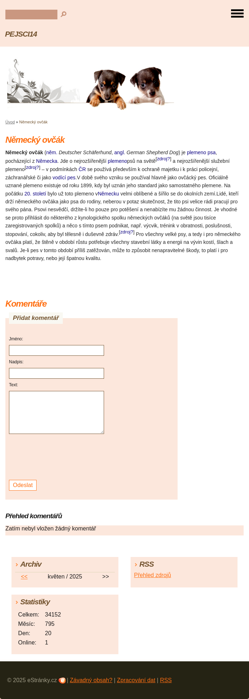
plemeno (117, 161)
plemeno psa (201, 152)
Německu (108, 194)
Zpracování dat (136, 680)
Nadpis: (16, 361)
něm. (51, 152)
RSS (166, 680)
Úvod (10, 122)
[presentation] (57, 457)
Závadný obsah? (91, 680)
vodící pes (64, 177)
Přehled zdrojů (152, 575)
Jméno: (16, 338)
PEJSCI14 (21, 34)
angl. (119, 152)
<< (24, 576)
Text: (13, 384)
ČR (82, 169)
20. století (35, 194)
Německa (46, 161)
